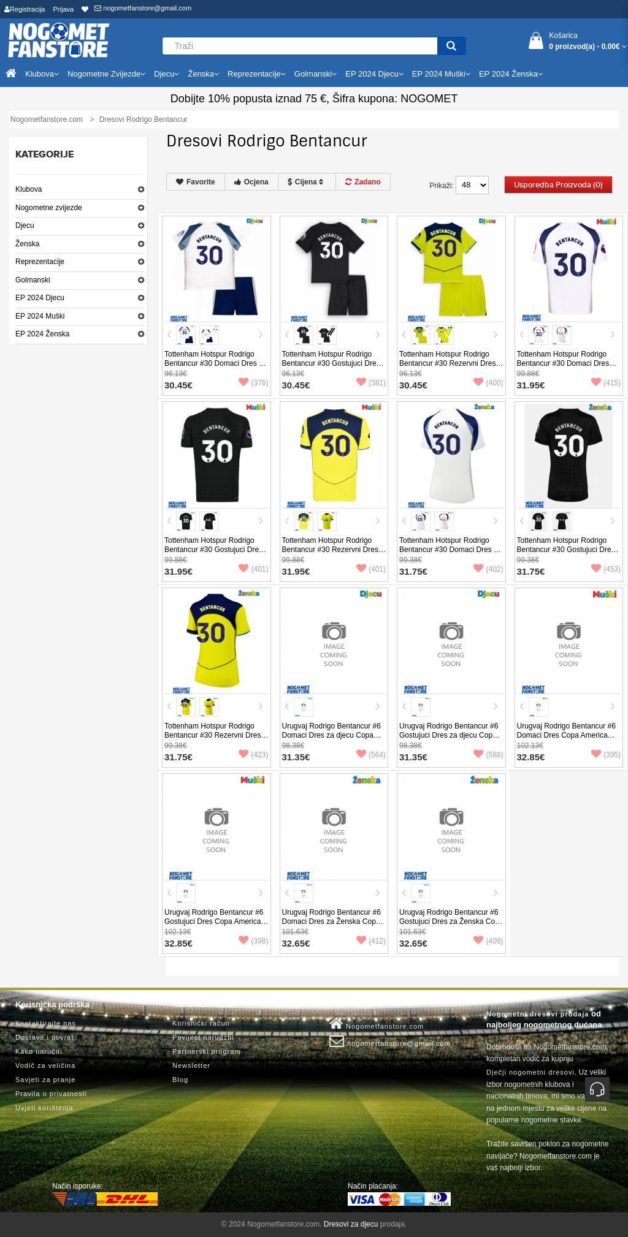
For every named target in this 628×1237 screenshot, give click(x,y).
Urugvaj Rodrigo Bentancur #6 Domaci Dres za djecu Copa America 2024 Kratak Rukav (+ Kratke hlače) (332, 740)
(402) (488, 569)
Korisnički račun (201, 1023)
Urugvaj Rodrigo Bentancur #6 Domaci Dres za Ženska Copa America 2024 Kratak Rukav (331, 921)
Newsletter (191, 1065)
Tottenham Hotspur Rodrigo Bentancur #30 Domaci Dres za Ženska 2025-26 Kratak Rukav (450, 549)
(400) (488, 383)
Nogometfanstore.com (376, 1023)
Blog (180, 1079)
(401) (253, 569)
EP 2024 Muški (40, 316)
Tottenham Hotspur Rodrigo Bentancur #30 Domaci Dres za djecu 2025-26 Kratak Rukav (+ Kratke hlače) (215, 368)
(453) (606, 569)
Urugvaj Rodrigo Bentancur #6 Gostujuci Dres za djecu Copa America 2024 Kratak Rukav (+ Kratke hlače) (449, 740)
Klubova (28, 189)
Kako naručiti (39, 1051)
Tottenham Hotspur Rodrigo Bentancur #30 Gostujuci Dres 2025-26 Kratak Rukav (213, 549)
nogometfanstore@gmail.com (142, 8)
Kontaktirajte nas (45, 1023)
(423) (253, 755)
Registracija (24, 9)
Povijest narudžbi (203, 1037)
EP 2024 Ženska (42, 334)
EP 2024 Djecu (39, 297)
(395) (606, 755)
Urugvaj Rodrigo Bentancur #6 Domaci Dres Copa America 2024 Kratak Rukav (566, 735)
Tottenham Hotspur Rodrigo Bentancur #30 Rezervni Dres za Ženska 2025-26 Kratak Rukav (212, 740)
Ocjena (251, 182)
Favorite (195, 182)
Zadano (363, 182)
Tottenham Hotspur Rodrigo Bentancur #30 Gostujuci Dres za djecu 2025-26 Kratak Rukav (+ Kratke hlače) (333, 368)
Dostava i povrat (44, 1037)
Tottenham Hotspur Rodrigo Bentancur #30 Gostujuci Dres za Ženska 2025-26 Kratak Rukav (566, 554)
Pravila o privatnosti (51, 1093)
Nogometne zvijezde (48, 207)
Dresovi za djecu (351, 1224)
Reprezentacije (39, 261)
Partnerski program (206, 1051)
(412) (371, 941)
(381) (371, 383)
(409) (488, 941)
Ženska (27, 244)
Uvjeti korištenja (44, 1107)
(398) (253, 941)
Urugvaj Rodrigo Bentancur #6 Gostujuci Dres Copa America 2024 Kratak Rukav (213, 921)
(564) (371, 755)
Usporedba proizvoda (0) (558, 185)
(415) (606, 383)
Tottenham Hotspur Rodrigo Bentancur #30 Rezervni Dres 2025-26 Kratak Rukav (330, 549)
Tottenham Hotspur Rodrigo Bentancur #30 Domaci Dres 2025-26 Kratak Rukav (563, 363)
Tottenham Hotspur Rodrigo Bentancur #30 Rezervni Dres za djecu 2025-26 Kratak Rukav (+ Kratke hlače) (450, 368)
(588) (488, 755)
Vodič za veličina (45, 1065)
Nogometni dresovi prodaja (537, 1014)
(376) (253, 383)
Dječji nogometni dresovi (530, 1072)
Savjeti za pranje (45, 1079)
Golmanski (32, 280)
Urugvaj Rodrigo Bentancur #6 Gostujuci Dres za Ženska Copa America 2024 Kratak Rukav (451, 921)
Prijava (63, 9)
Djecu (24, 225)
